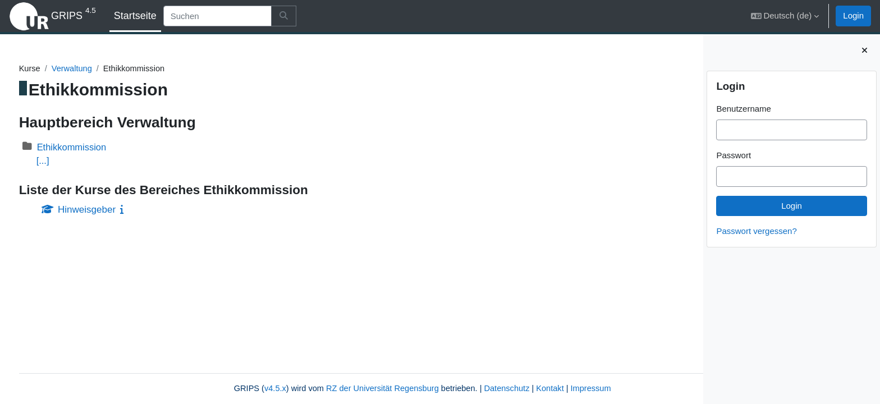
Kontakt (492, 388)
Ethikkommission (94, 147)
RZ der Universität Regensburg (320, 388)
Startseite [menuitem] (135, 15)
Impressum (533, 388)
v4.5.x (209, 388)
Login (853, 15)
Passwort (733, 155)
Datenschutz (447, 388)
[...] (64, 161)
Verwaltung (93, 69)
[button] (785, 16)
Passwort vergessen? (756, 231)
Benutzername (743, 108)
